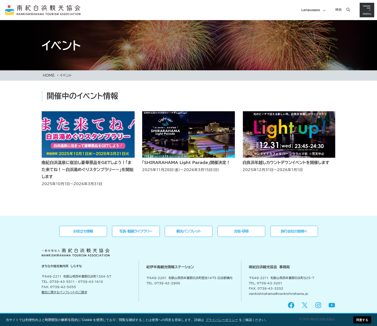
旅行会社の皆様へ (294, 231)
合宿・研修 (241, 231)
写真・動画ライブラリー (135, 231)
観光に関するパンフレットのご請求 (64, 292)
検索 (338, 9)
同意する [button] (362, 319)
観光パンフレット (188, 231)
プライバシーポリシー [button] (221, 320)
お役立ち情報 (83, 231)
